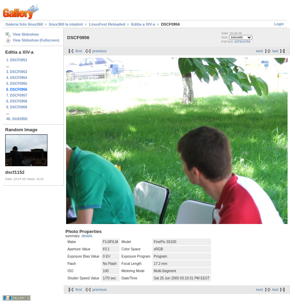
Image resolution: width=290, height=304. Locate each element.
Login (279, 24)
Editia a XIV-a (143, 24)
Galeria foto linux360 (24, 24)
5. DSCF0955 (16, 84)
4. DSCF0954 (16, 78)
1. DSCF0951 (16, 60)
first (78, 51)
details (87, 236)
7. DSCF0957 (16, 95)
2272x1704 (242, 41)
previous (99, 51)
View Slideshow (26, 34)
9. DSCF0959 (16, 107)
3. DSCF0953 (16, 72)
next (259, 51)
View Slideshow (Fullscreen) (36, 40)
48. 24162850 (16, 119)
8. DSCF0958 (16, 101)
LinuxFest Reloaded (107, 24)
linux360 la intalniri (66, 24)
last (275, 51)
